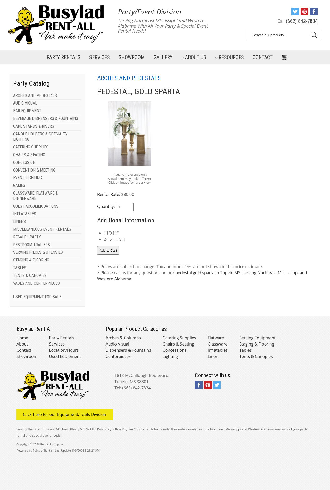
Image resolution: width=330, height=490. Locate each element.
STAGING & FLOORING (31, 260)
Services (99, 57)
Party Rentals (63, 57)
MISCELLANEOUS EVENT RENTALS (42, 229)
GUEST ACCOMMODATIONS (36, 206)
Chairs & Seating (178, 344)
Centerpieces (118, 356)
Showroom (132, 57)
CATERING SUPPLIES (30, 146)
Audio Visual (117, 344)
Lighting (170, 356)
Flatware (216, 338)
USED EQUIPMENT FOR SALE (37, 296)
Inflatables (218, 350)
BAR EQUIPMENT (27, 110)
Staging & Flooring (256, 344)
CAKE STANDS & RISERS (33, 126)
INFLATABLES (24, 213)
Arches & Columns (123, 338)
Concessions (175, 350)
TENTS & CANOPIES (30, 275)
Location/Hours (64, 350)
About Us (194, 57)
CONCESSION (24, 162)
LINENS (19, 221)
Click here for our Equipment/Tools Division (64, 414)
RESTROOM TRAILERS (31, 244)
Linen (213, 356)
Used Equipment (65, 356)
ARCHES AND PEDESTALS (35, 95)
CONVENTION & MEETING (34, 170)
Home (22, 338)
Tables (245, 350)
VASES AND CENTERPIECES (36, 283)
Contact (263, 57)
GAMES (19, 185)
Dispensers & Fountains (128, 350)
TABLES (19, 267)
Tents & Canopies (256, 356)
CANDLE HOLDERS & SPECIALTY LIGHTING (40, 137)
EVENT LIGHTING (27, 177)
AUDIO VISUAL (25, 103)
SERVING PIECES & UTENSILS (38, 252)
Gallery (163, 57)
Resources (229, 57)
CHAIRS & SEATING (29, 154)
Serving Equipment (257, 338)
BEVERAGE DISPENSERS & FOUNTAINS (45, 118)
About (22, 344)
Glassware (218, 344)
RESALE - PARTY (27, 237)
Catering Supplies (179, 338)
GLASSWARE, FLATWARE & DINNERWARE (35, 196)
